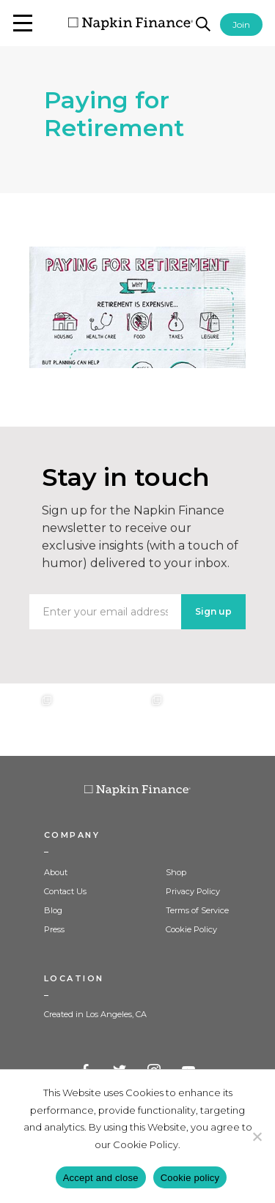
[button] (22, 23)
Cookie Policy (191, 929)
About (55, 872)
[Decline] (256, 1136)
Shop (176, 872)
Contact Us (65, 891)
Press (54, 929)
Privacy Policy (193, 891)
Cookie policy (190, 1177)
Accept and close (101, 1177)
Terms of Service (197, 910)
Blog (53, 910)
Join (241, 24)
